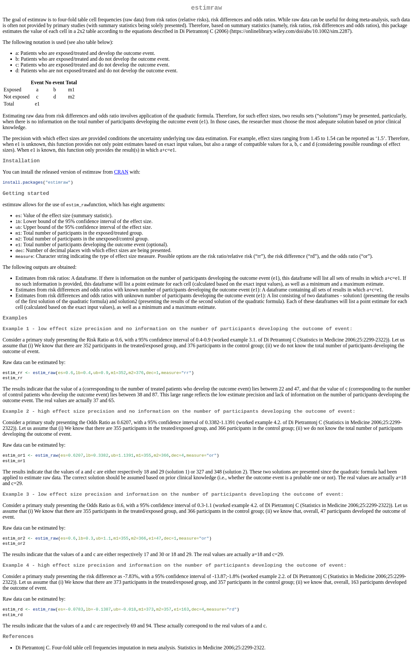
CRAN (121, 174)
